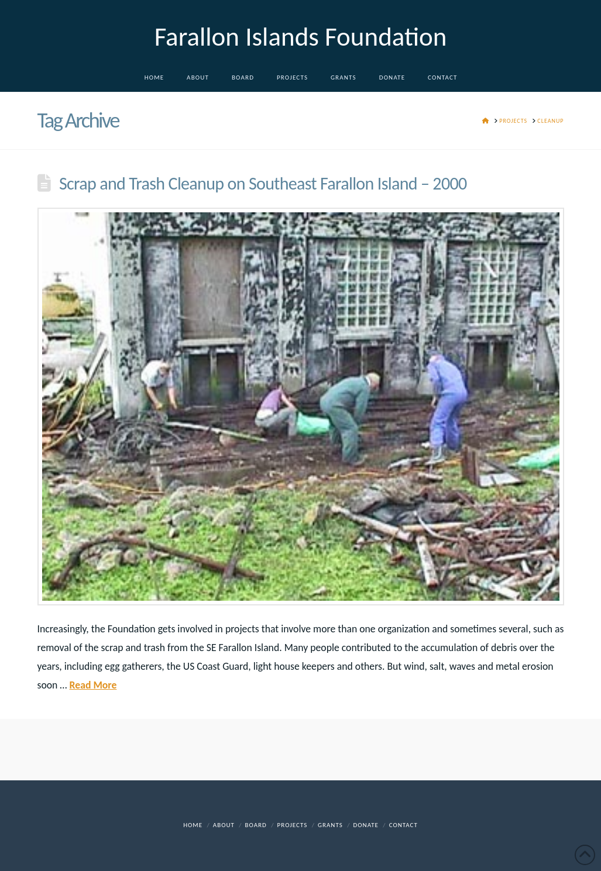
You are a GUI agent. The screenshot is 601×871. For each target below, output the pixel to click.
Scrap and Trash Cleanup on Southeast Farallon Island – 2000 (263, 183)
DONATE (366, 825)
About (224, 825)
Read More (93, 685)
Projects (292, 825)
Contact (403, 825)
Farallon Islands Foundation (300, 36)
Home (192, 825)
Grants (330, 825)
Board (256, 825)
